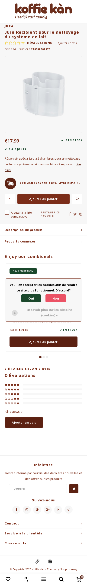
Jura (9, 26)
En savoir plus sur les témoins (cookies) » (49, 312)
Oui (31, 298)
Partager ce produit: (50, 214)
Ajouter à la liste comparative (21, 214)
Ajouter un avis (67, 43)
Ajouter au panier (43, 199)
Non (55, 298)
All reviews (14, 411)
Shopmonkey (68, 569)
